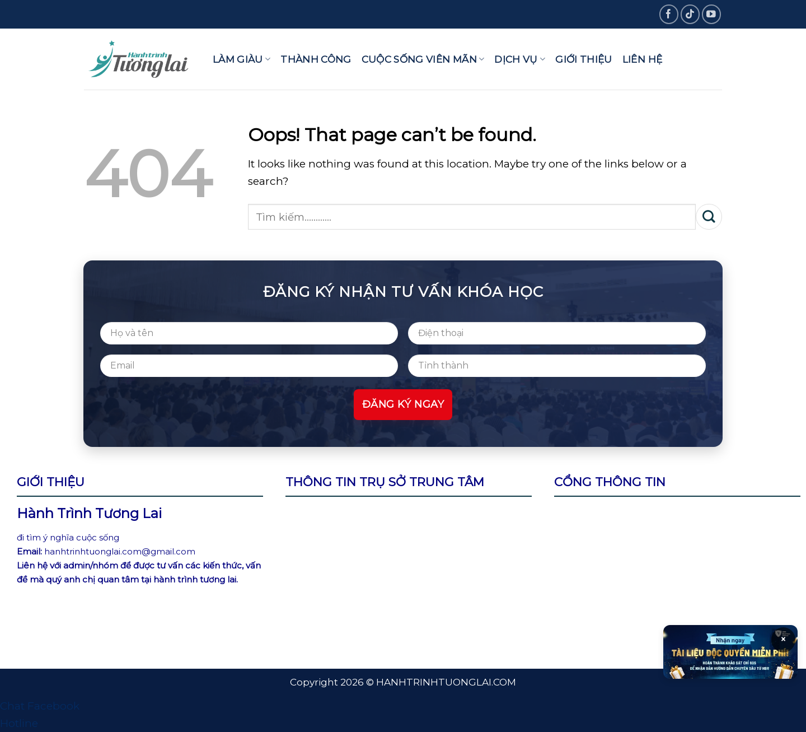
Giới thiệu (583, 59)
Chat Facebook (39, 706)
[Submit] (709, 217)
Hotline (19, 723)
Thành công (315, 59)
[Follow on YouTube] (711, 14)
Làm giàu (241, 59)
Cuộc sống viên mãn (423, 59)
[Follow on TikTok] (690, 14)
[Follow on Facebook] (669, 14)
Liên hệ (642, 59)
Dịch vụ (519, 59)
